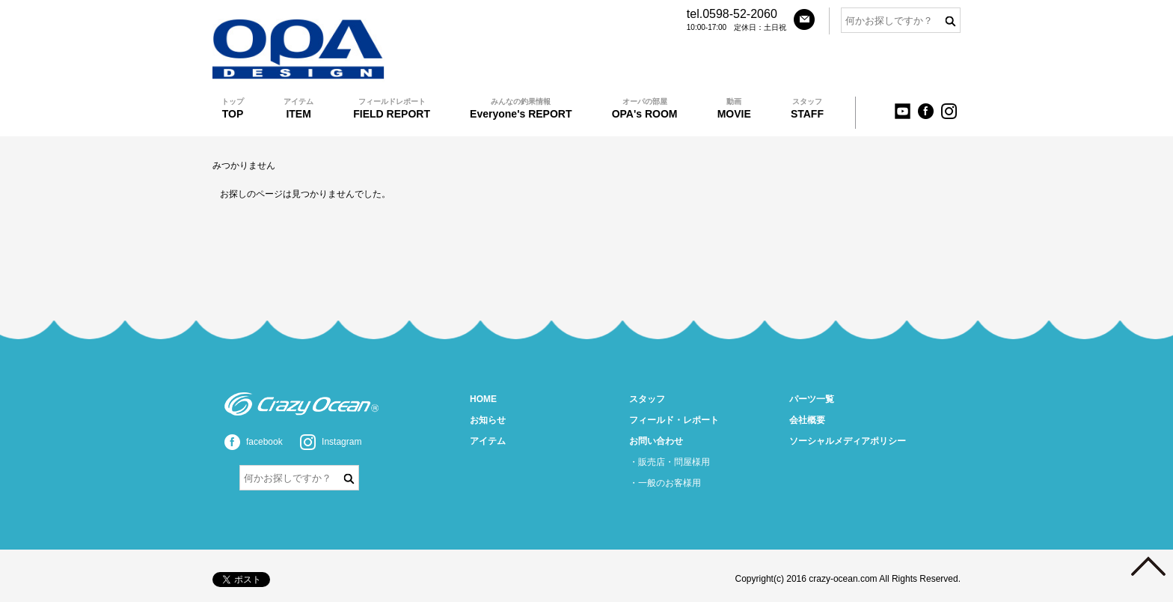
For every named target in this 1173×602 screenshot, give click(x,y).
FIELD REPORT (391, 108)
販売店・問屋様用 (674, 462)
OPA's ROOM (645, 108)
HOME (483, 399)
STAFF (807, 108)
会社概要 (807, 420)
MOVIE (734, 108)
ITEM (298, 108)
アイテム (488, 441)
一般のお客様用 (669, 483)
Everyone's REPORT (521, 108)
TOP (232, 108)
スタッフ (647, 399)
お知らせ (488, 420)
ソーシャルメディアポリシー (847, 441)
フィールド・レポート (674, 420)
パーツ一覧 (811, 399)
